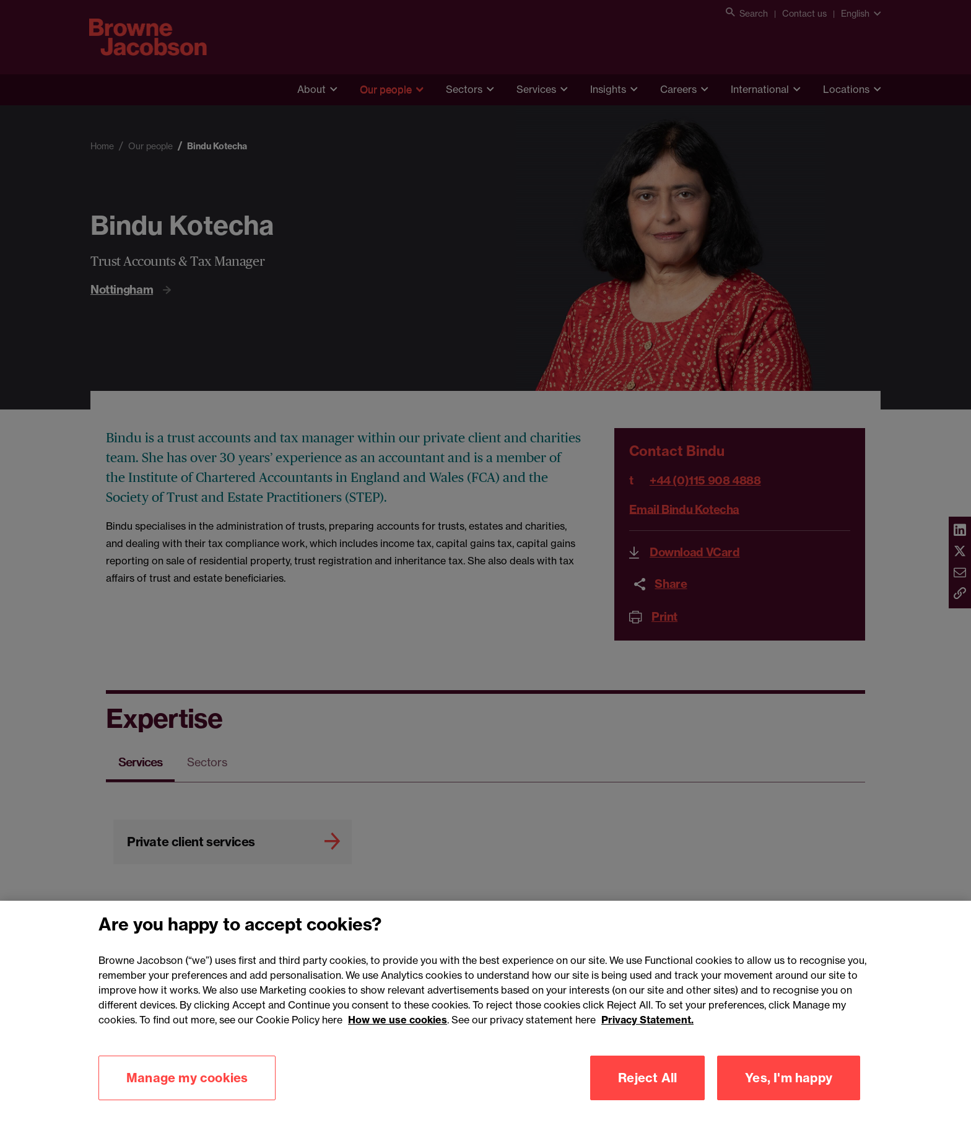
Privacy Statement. (647, 1039)
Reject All (647, 1097)
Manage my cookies (187, 1097)
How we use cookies (397, 1039)
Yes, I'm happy (788, 1097)
